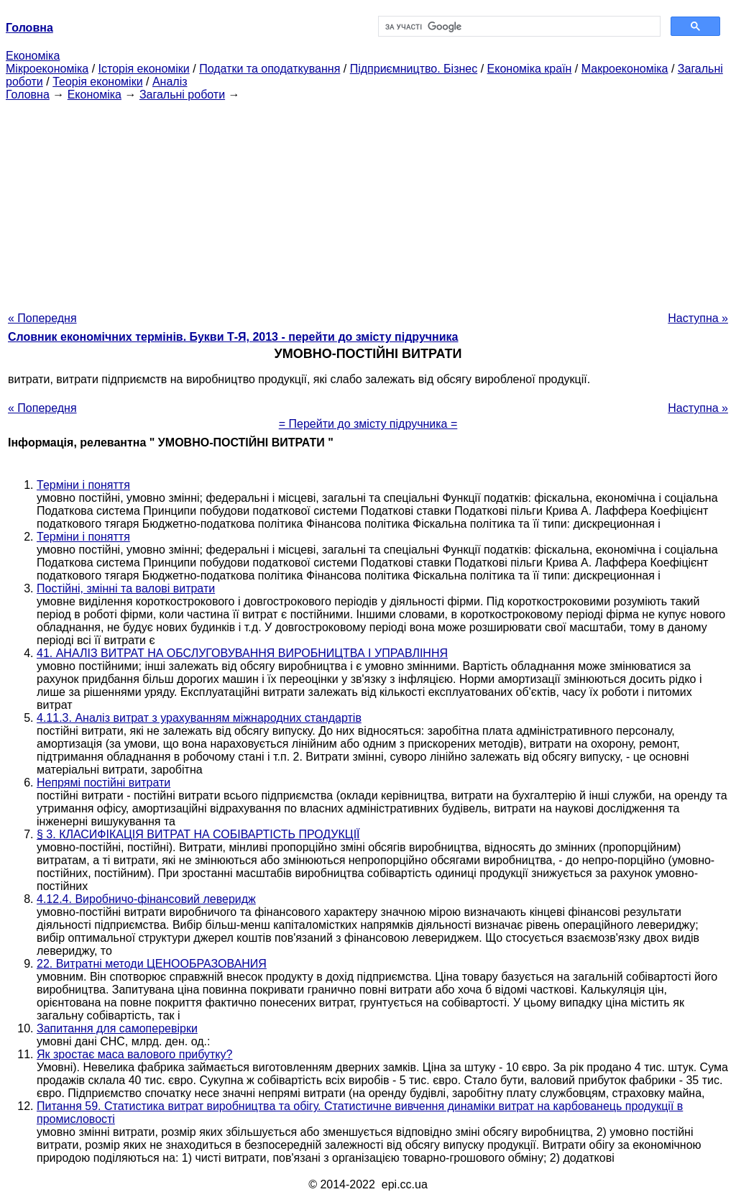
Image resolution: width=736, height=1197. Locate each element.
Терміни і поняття (83, 485)
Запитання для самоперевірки (117, 1028)
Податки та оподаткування (269, 69)
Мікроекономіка (47, 69)
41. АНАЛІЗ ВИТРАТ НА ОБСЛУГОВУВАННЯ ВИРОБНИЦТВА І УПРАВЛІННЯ (242, 653)
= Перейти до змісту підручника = (368, 424)
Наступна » (698, 318)
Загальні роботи (182, 94)
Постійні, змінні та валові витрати (126, 588)
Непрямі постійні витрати (103, 782)
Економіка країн (529, 69)
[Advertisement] (368, 202)
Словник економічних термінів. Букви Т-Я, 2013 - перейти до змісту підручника (233, 337)
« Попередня (42, 318)
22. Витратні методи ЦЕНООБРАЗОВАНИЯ (152, 964)
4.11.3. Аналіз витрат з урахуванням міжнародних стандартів (199, 718)
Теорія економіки (97, 81)
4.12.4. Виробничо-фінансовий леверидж (146, 899)
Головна (28, 94)
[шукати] (517, 26)
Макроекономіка (624, 69)
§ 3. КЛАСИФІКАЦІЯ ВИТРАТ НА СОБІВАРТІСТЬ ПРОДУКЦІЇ (198, 834)
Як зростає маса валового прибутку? (134, 1054)
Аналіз (170, 81)
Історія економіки (144, 69)
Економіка (33, 56)
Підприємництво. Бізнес (414, 69)
